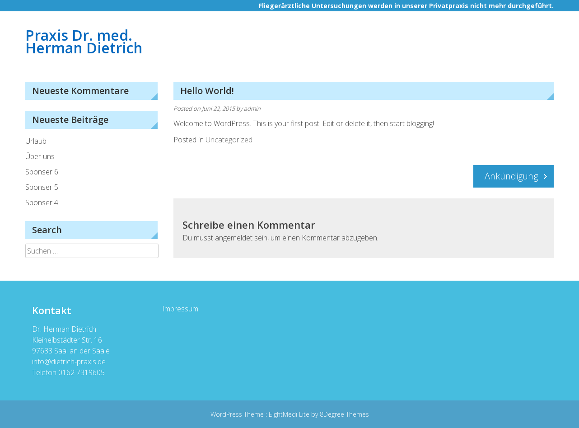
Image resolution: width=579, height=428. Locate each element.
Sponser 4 (41, 202)
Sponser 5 (41, 187)
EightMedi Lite (290, 414)
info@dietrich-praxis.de (69, 362)
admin (252, 108)
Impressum (180, 309)
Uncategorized (228, 140)
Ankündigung (511, 176)
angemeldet (233, 238)
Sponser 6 (41, 171)
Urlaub (36, 141)
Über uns (40, 156)
